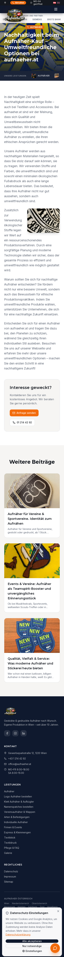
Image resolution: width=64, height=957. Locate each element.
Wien (6, 903)
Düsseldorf (21, 925)
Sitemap (8, 881)
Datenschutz (11, 871)
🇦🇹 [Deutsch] (54, 3)
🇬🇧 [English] (58, 3)
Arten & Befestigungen (17, 817)
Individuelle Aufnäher (16, 822)
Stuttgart (8, 925)
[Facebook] (7, 733)
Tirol (42, 907)
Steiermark (9, 907)
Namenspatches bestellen (18, 806)
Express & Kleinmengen (17, 832)
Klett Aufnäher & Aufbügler (19, 801)
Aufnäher (9, 791)
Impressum (10, 876)
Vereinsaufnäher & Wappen (19, 811)
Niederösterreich (20, 903)
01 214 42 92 (22, 422)
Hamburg (29, 922)
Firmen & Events (13, 827)
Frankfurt (48, 922)
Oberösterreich (39, 903)
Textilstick (9, 837)
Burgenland (10, 910)
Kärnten (21, 907)
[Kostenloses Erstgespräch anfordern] (55, 948)
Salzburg (32, 907)
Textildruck (10, 842)
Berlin (7, 922)
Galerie (8, 852)
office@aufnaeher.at (19, 764)
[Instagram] (15, 733)
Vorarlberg (52, 907)
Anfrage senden (24, 412)
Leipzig (33, 925)
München (17, 922)
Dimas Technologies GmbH (41, 942)
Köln (38, 922)
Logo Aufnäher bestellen (18, 796)
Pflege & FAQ (11, 847)
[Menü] (56, 9)
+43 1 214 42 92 (17, 758)
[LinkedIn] (23, 733)
